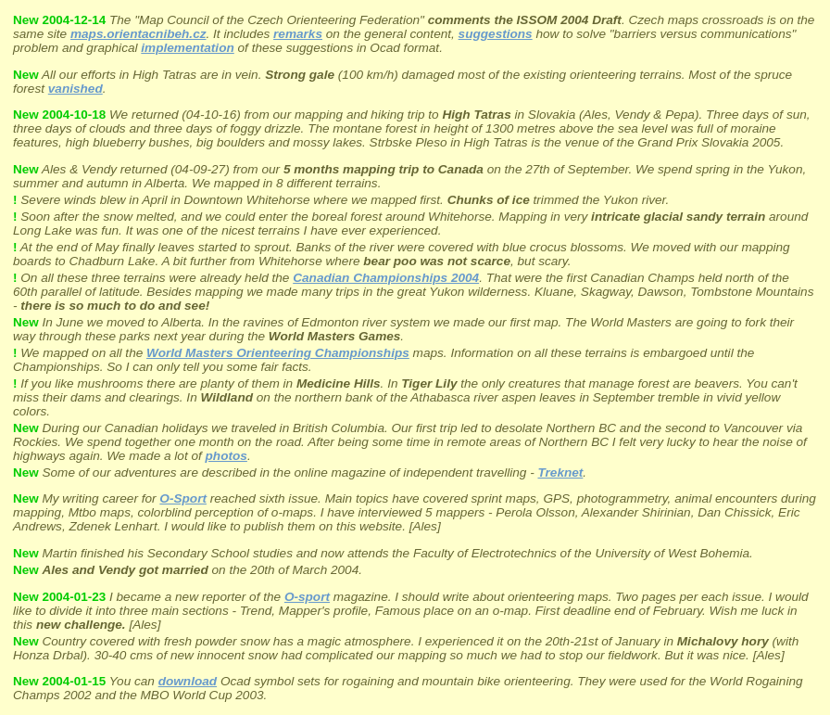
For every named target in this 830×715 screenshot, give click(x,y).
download (187, 681)
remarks (297, 34)
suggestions (496, 34)
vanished (75, 89)
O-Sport (183, 498)
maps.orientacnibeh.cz (138, 34)
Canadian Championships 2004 (386, 278)
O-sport (307, 597)
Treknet (560, 472)
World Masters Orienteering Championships (277, 353)
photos (226, 456)
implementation (187, 48)
